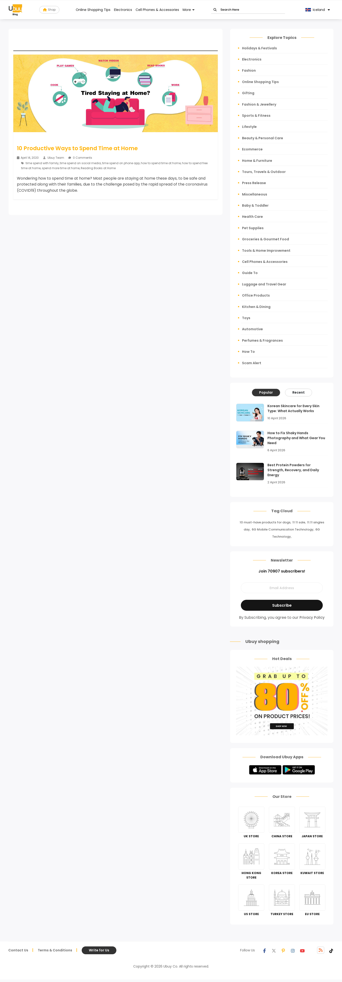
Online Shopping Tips (93, 9)
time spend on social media (80, 163)
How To (248, 351)
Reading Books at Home (98, 168)
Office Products (256, 295)
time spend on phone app (121, 163)
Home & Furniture (257, 160)
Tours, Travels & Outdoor (264, 171)
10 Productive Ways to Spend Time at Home (77, 148)
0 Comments (80, 158)
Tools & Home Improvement (266, 250)
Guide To (250, 272)
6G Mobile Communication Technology (283, 529)
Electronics (123, 9)
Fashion (249, 70)
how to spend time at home (161, 163)
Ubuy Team (56, 158)
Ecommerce (252, 149)
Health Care (252, 216)
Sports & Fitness (256, 115)
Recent (298, 392)
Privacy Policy (312, 617)
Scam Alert (251, 363)
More (187, 9)
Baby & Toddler (255, 205)
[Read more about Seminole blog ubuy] (15, 10)
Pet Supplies (253, 228)
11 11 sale (298, 522)
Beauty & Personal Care (262, 138)
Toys (246, 318)
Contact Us (18, 950)
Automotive (252, 329)
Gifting (248, 93)
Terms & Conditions (55, 950)
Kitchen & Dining (256, 306)
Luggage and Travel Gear (264, 284)
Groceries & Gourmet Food (265, 239)
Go (215, 9)
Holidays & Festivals (259, 48)
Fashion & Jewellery (259, 104)
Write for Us (99, 950)
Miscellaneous (254, 194)
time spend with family (42, 163)
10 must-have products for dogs (265, 522)
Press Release (254, 183)
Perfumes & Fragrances (262, 340)
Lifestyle (249, 126)
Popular (266, 392)
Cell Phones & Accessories (157, 9)
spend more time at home (61, 168)
